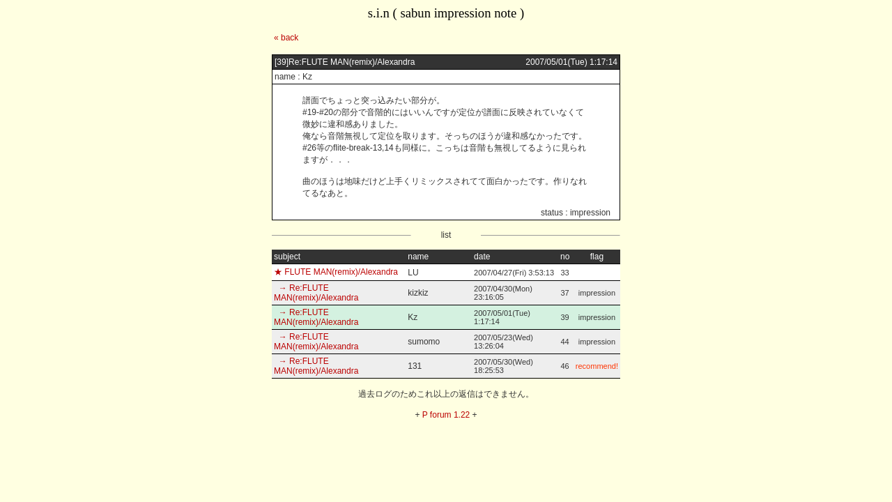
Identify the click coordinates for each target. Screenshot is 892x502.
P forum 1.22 (446, 415)
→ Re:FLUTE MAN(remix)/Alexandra (316, 293)
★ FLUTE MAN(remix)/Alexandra (336, 272)
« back (286, 38)
